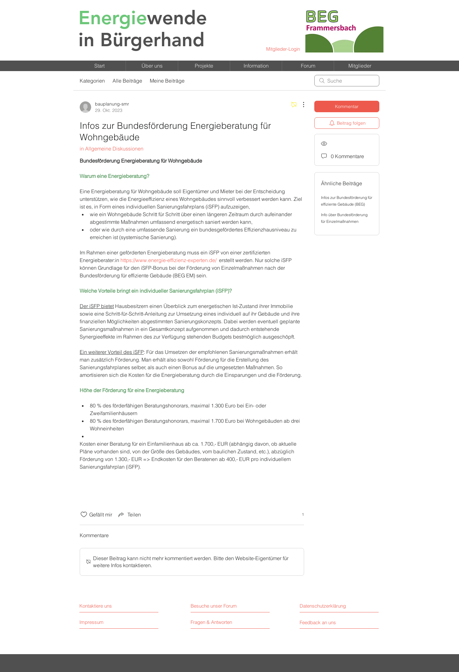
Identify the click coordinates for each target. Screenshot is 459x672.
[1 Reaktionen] (299, 514)
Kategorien (92, 80)
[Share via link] (129, 514)
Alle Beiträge (127, 80)
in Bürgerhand (142, 28)
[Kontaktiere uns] (107, 606)
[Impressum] (103, 622)
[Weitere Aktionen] (300, 104)
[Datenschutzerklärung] (328, 606)
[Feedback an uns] (326, 622)
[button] (152, 66)
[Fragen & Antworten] (211, 622)
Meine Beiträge (167, 80)
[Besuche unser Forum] (218, 606)
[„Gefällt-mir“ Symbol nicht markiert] (84, 514)
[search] (346, 80)
